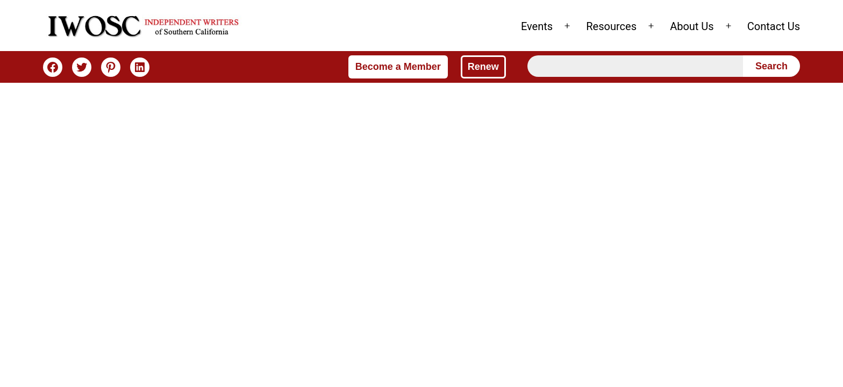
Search (771, 66)
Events (537, 26)
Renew (483, 66)
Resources (611, 26)
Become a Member (398, 66)
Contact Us (773, 26)
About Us (692, 26)
